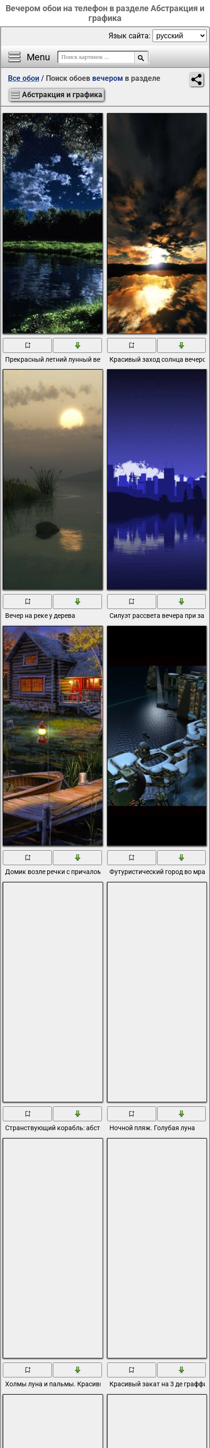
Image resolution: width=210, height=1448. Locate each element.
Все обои (23, 78)
